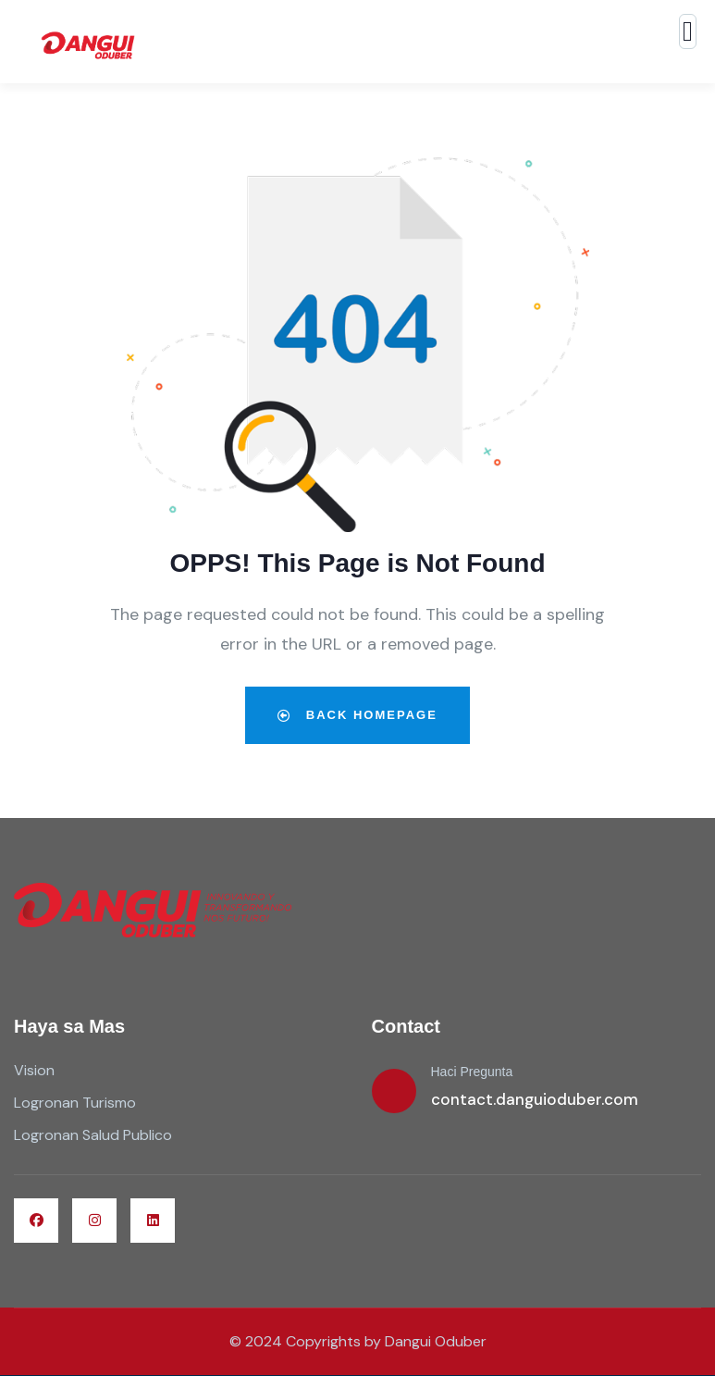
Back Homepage (357, 715)
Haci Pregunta (472, 1071)
